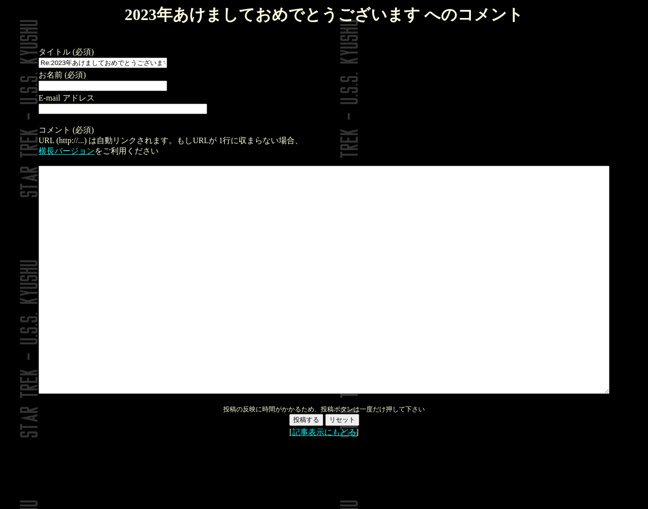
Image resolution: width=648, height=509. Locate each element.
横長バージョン (34, 151)
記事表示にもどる (324, 477)
